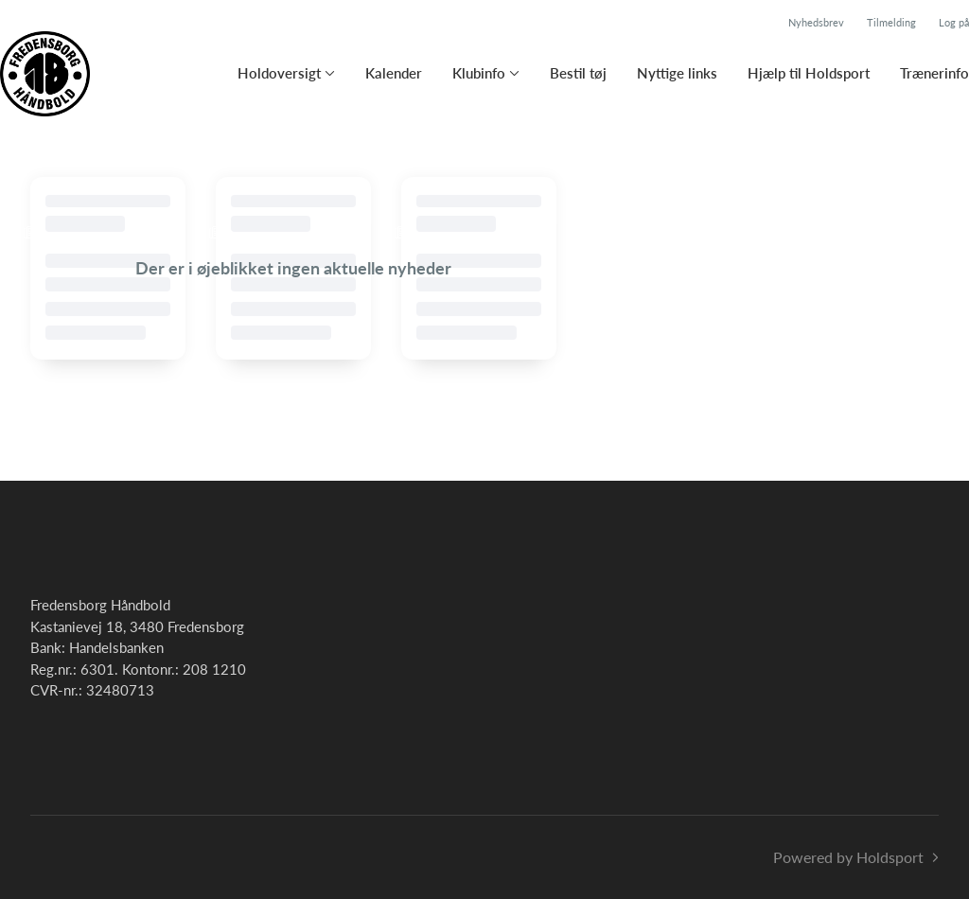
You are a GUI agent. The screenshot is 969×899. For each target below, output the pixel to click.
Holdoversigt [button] (279, 72)
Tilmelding (891, 22)
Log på (954, 22)
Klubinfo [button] (478, 72)
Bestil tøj (578, 72)
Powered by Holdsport (848, 857)
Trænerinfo (934, 72)
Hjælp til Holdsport (809, 72)
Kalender (393, 72)
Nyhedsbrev (816, 22)
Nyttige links (677, 72)
